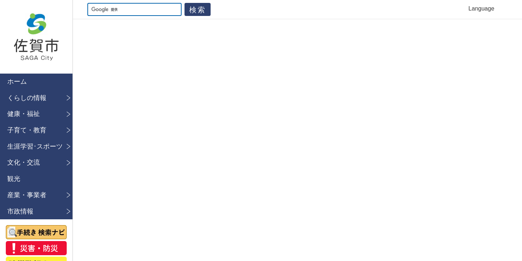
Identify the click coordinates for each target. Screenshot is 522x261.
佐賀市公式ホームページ (36, 37)
